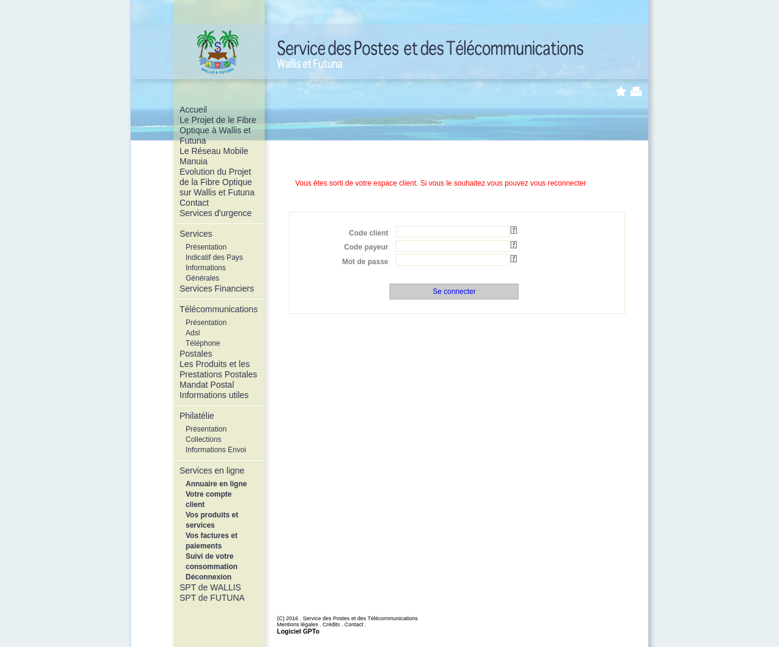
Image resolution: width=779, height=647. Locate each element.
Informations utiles (214, 395)
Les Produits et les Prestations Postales (218, 369)
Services (196, 234)
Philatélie (197, 416)
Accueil (193, 109)
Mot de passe (365, 261)
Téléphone (203, 343)
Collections (204, 439)
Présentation (206, 247)
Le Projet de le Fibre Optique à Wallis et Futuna (218, 130)
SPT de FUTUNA (212, 598)
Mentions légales (297, 624)
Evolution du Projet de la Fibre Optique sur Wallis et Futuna (217, 182)
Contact (194, 203)
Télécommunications (218, 309)
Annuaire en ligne (216, 484)
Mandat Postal (207, 385)
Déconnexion (208, 577)
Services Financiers (217, 288)
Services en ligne (212, 470)
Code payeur (366, 247)
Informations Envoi (216, 450)
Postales (196, 353)
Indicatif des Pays (214, 257)
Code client (368, 233)
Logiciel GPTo (298, 631)
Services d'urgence (216, 213)
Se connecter (454, 291)
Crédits (331, 624)
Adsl (193, 333)
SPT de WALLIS (210, 587)
